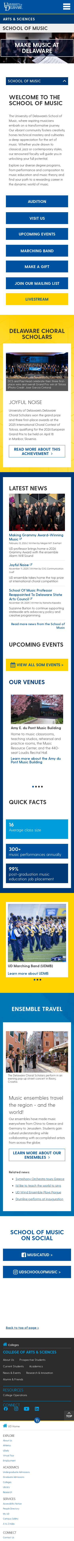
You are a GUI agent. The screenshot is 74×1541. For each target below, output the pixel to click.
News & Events (12, 1372)
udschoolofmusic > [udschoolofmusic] (37, 1271)
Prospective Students (32, 1359)
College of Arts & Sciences (29, 1352)
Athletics (7, 1445)
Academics (36, 1366)
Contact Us (8, 1537)
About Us (8, 1359)
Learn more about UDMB (28, 973)
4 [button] (42, 787)
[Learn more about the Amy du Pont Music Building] (37, 709)
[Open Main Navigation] (66, 7)
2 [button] (36, 787)
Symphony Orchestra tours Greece (40, 1179)
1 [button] (33, 787)
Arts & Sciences (19, 19)
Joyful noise (19, 565)
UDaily (6, 1450)
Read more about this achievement (37, 451)
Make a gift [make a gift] (37, 266)
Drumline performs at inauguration (39, 1199)
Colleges (7, 1482)
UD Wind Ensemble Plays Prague (38, 1192)
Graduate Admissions (13, 1477)
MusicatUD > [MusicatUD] (37, 1254)
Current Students (13, 1366)
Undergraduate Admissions (16, 1472)
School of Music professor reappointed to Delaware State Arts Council (35, 594)
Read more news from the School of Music (38, 625)
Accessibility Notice (12, 1503)
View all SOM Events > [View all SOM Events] (37, 664)
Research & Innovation (39, 1372)
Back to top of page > (22, 1327)
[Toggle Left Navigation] (64, 81)
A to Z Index (9, 1523)
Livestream (37, 299)
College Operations (15, 1395)
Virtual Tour (8, 1455)
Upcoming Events (37, 234)
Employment (9, 1460)
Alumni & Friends (13, 1379)
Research (7, 1492)
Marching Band (37, 250)
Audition (37, 201)
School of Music (24, 81)
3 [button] (39, 787)
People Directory (11, 1508)
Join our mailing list (37, 283)
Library (6, 1487)
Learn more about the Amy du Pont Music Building (36, 760)
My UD (6, 1513)
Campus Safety (10, 1518)
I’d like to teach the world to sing (38, 1185)
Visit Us (37, 218)
